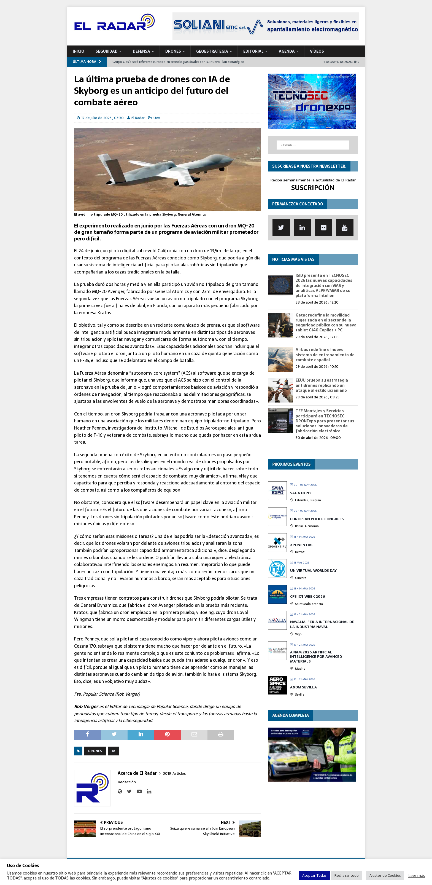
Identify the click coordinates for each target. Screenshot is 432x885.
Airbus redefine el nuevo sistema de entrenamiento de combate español (325, 355)
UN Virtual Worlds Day (313, 570)
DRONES (173, 51)
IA (113, 751)
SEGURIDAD (107, 51)
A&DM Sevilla (303, 687)
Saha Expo (300, 493)
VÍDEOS (317, 51)
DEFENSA (141, 51)
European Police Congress (317, 519)
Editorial (253, 51)
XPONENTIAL (302, 545)
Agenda (287, 51)
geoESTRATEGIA (212, 51)
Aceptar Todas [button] (314, 875)
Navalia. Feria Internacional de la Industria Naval (322, 624)
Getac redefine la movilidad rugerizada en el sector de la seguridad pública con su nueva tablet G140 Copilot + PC (326, 322)
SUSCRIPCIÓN (312, 187)
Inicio (78, 51)
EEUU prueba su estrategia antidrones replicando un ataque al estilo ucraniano (322, 385)
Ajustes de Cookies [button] (385, 875)
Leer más (416, 875)
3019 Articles (174, 773)
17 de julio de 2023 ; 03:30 (102, 118)
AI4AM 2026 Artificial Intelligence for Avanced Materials (316, 656)
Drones (95, 751)
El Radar (138, 118)
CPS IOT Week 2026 (307, 596)
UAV (156, 118)
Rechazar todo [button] (346, 875)
